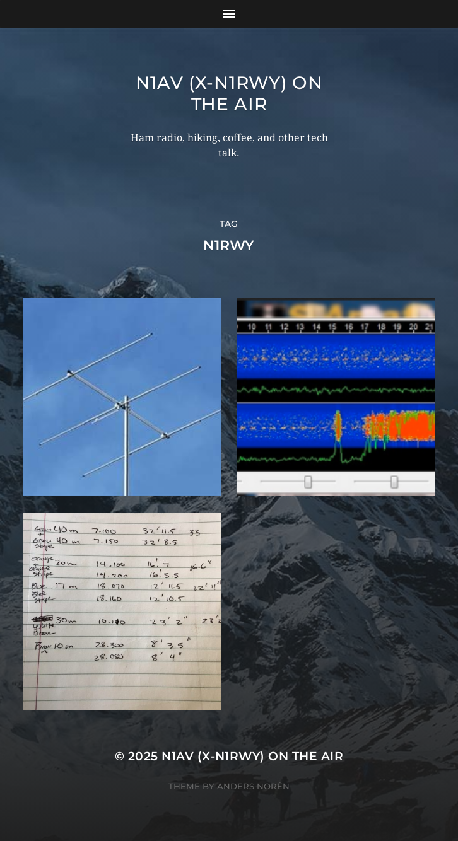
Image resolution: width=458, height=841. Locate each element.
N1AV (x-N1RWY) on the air (229, 93)
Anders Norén (253, 786)
